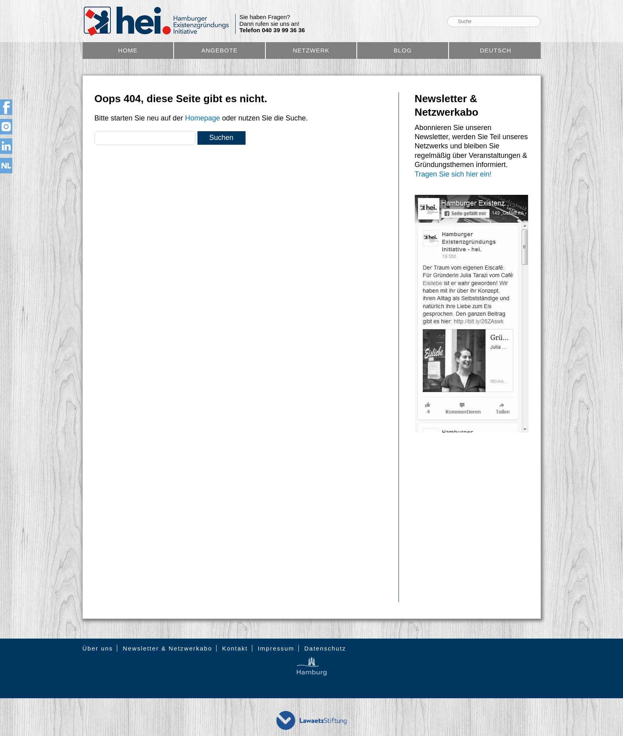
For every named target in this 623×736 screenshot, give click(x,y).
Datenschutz (325, 648)
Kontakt (235, 648)
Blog (403, 50)
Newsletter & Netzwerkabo (167, 648)
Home (127, 50)
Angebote (219, 50)
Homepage (202, 118)
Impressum (276, 648)
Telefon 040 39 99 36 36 (272, 30)
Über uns (98, 648)
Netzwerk (311, 50)
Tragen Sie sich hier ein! (453, 174)
